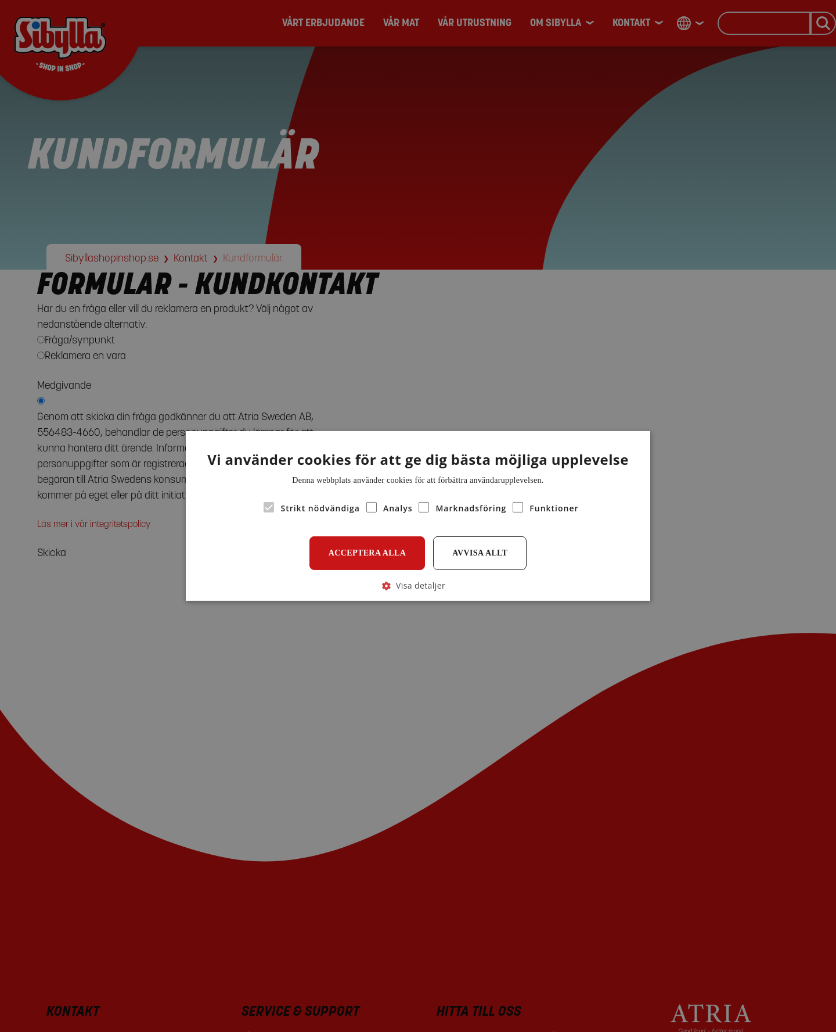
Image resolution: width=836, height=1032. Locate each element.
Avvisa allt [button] (479, 553)
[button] (418, 585)
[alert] (418, 516)
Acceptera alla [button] (367, 553)
